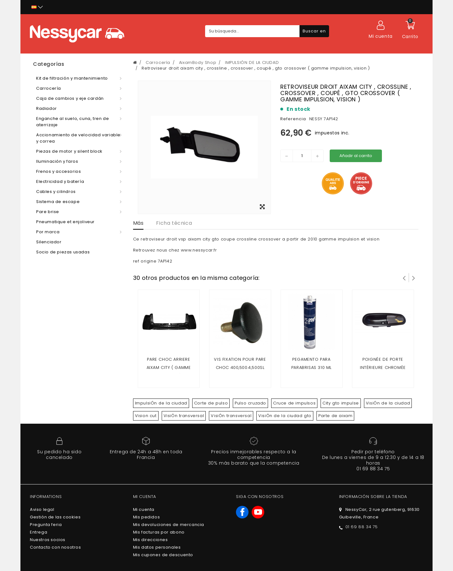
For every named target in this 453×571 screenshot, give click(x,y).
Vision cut (146, 416)
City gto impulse (340, 403)
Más (138, 223)
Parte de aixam (335, 416)
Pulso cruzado (250, 403)
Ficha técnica (174, 223)
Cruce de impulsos (294, 403)
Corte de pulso (211, 403)
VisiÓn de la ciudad (388, 403)
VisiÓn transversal (184, 416)
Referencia (293, 119)
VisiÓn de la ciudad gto (284, 416)
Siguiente (413, 277)
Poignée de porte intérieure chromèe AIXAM (383, 367)
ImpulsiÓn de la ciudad (161, 403)
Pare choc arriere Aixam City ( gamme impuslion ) (169, 367)
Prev (404, 277)
